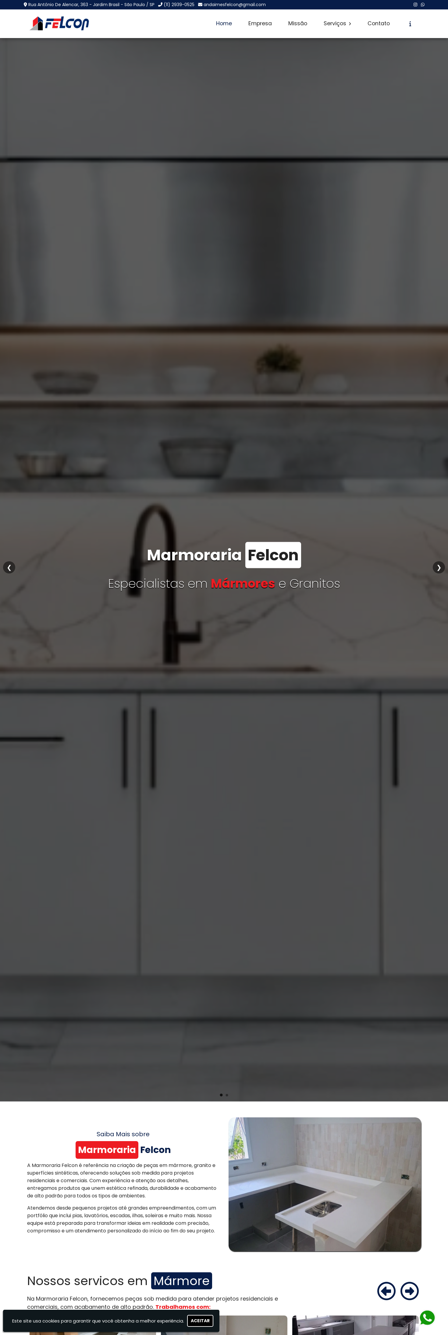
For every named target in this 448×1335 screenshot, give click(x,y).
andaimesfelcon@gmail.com (235, 5)
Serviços (337, 23)
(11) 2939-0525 (179, 5)
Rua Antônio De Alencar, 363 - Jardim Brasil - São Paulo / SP (91, 5)
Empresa (260, 23)
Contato (379, 23)
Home (224, 23)
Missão (297, 23)
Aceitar (200, 1321)
